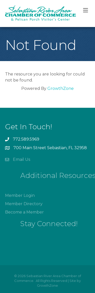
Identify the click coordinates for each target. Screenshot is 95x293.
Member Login (20, 200)
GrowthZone (60, 88)
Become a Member (24, 217)
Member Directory (24, 208)
